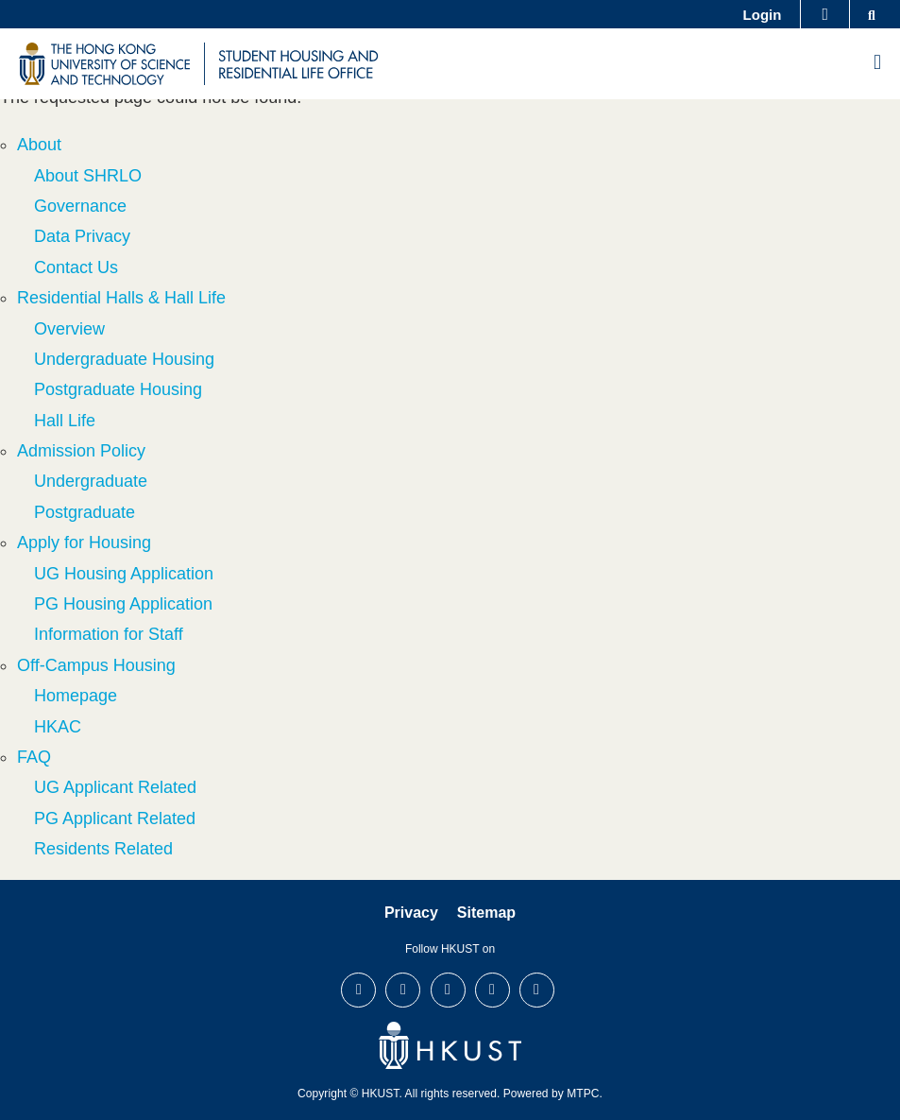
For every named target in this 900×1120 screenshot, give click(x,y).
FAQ (34, 757)
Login (762, 15)
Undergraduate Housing (124, 359)
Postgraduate (84, 512)
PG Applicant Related (114, 818)
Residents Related (103, 848)
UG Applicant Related (115, 787)
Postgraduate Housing (118, 389)
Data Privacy (82, 236)
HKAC (57, 726)
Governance (80, 206)
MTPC (583, 1093)
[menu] (877, 63)
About (39, 144)
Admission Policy (81, 450)
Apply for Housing (84, 542)
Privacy (411, 913)
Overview (69, 328)
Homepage (75, 695)
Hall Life (64, 420)
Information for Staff (108, 634)
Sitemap (486, 913)
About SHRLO (88, 175)
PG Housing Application (123, 603)
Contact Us (76, 267)
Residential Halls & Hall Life (121, 297)
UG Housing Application (123, 573)
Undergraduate (90, 481)
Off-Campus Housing (96, 665)
